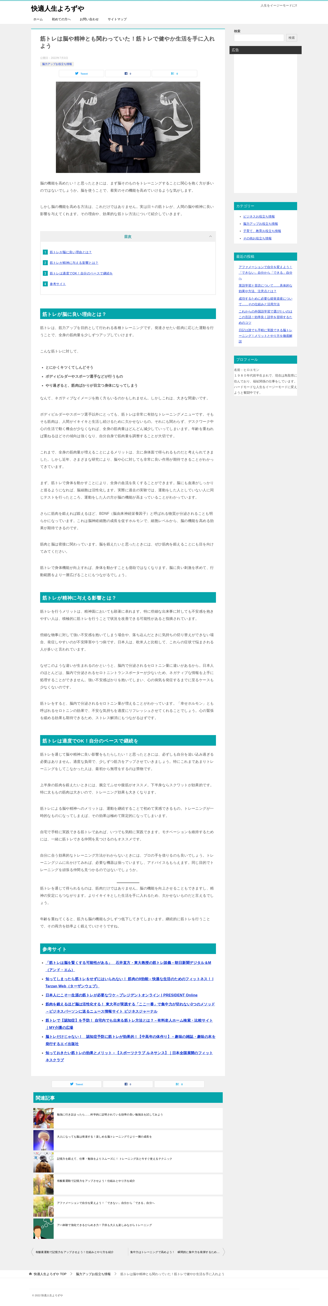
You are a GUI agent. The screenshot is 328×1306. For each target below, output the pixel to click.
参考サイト (58, 284)
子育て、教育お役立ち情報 (262, 231)
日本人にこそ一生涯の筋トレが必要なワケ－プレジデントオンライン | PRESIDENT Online (122, 995)
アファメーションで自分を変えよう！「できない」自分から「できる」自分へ (106, 1203)
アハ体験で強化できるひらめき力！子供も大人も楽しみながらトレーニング (104, 1225)
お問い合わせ (89, 19)
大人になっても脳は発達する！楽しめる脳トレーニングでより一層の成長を (104, 1136)
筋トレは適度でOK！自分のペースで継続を (81, 273)
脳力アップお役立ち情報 (57, 64)
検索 (237, 31)
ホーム (38, 19)
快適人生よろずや (58, 8)
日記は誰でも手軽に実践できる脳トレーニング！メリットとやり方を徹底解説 (265, 335)
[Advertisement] (265, 125)
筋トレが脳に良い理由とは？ (71, 252)
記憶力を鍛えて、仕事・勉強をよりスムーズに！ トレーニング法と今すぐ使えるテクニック (114, 1158)
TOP (50, 1274)
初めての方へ (61, 19)
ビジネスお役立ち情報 (259, 216)
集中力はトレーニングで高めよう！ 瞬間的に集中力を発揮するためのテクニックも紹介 (177, 1252)
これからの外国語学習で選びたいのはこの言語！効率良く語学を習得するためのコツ (265, 317)
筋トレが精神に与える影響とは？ (74, 262)
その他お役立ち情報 (257, 238)
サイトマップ (117, 19)
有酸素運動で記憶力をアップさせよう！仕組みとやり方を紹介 (96, 1180)
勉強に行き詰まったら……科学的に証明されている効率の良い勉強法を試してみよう (110, 1114)
